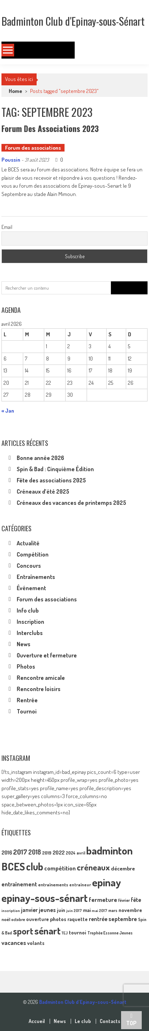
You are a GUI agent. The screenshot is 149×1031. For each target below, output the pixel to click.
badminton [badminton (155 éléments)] (109, 850)
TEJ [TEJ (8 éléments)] (65, 933)
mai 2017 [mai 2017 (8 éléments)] (99, 910)
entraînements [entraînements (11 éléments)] (53, 884)
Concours (29, 565)
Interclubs (30, 632)
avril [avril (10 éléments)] (80, 853)
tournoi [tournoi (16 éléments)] (77, 932)
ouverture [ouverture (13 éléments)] (37, 919)
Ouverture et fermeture (47, 655)
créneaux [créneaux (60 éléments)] (93, 867)
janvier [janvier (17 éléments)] (29, 909)
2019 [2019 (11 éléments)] (46, 853)
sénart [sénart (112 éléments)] (47, 930)
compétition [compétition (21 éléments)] (60, 868)
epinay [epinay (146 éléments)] (106, 882)
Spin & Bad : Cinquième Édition (55, 469)
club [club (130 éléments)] (34, 866)
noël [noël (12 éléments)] (5, 919)
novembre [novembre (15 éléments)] (130, 910)
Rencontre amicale (41, 677)
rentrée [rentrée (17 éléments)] (98, 919)
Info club (28, 610)
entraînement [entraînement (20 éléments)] (19, 884)
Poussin (10, 159)
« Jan (7, 410)
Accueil (37, 1021)
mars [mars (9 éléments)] (112, 910)
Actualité (28, 543)
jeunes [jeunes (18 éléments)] (47, 909)
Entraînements (36, 576)
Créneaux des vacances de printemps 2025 (71, 502)
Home (15, 91)
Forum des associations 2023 (50, 128)
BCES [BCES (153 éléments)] (13, 866)
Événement (31, 588)
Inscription (30, 621)
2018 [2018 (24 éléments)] (34, 852)
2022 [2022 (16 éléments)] (59, 852)
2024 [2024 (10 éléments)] (70, 853)
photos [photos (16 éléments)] (58, 919)
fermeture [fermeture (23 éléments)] (103, 899)
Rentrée (27, 700)
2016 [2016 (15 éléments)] (6, 852)
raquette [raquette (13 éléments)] (77, 919)
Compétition (33, 554)
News (23, 644)
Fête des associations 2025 (51, 480)
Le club (83, 1021)
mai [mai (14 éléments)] (87, 910)
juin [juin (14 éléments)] (61, 910)
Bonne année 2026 (40, 457)
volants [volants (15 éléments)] (36, 943)
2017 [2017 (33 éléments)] (20, 851)
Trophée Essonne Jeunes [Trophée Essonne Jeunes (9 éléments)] (110, 933)
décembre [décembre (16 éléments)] (123, 868)
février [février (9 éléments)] (124, 900)
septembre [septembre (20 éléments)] (122, 919)
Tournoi (27, 711)
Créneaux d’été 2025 (43, 491)
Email (6, 227)
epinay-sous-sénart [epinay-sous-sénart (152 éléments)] (44, 897)
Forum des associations (33, 147)
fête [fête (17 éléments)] (136, 899)
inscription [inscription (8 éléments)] (10, 910)
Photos (26, 666)
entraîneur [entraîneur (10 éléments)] (80, 884)
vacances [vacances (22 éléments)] (13, 942)
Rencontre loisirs (39, 689)
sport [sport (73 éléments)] (23, 931)
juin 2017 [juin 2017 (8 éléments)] (74, 910)
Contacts (110, 1021)
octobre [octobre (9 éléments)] (18, 919)
